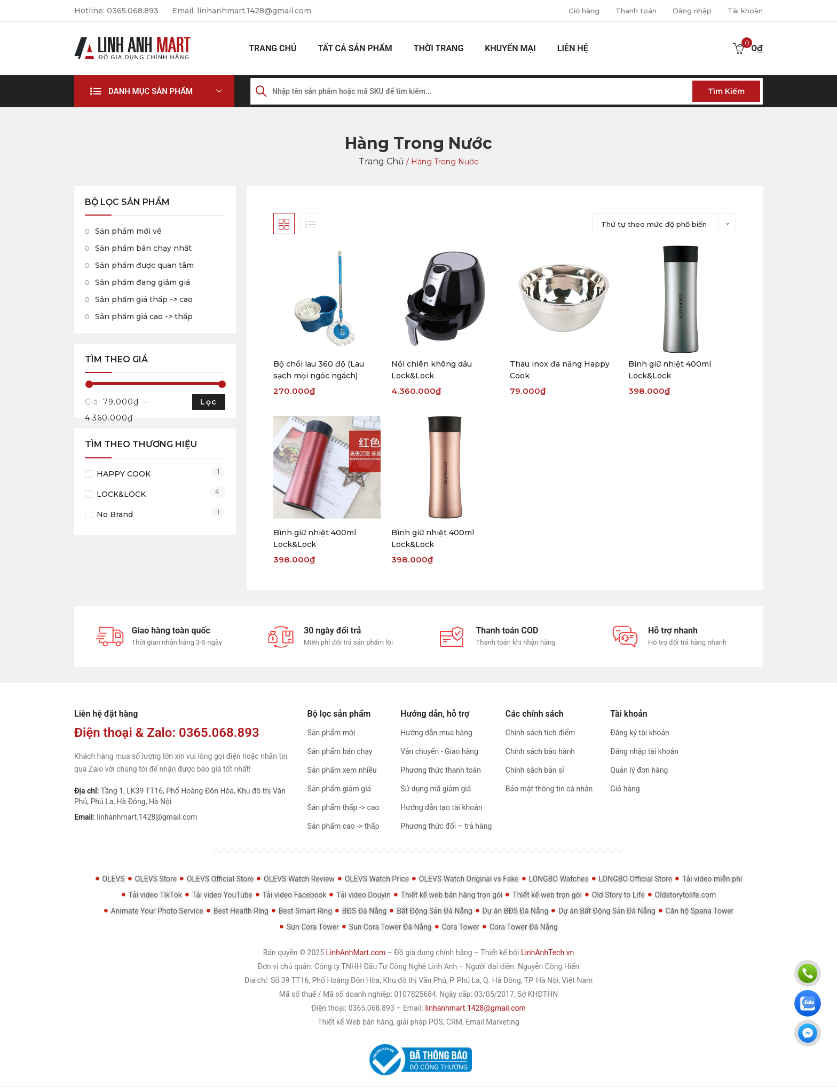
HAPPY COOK (124, 474)
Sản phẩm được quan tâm (144, 265)
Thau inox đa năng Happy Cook (560, 369)
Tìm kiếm (726, 91)
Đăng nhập (686, 10)
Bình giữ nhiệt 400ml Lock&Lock (669, 369)
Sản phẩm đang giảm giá (142, 282)
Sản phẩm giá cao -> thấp (144, 316)
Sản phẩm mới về (128, 231)
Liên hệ (572, 48)
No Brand (115, 514)
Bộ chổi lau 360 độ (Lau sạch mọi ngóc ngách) (318, 369)
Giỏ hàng (570, 10)
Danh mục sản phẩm (150, 91)
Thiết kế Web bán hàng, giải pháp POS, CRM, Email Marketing (418, 1023)
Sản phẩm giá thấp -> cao (144, 299)
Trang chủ (272, 48)
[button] (154, 91)
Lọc (208, 402)
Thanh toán (626, 10)
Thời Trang (438, 48)
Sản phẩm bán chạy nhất (143, 248)
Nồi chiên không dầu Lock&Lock (431, 369)
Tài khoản (743, 10)
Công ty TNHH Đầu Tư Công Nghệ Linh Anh (385, 967)
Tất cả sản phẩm (355, 48)
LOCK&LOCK (121, 494)
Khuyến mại (510, 48)
